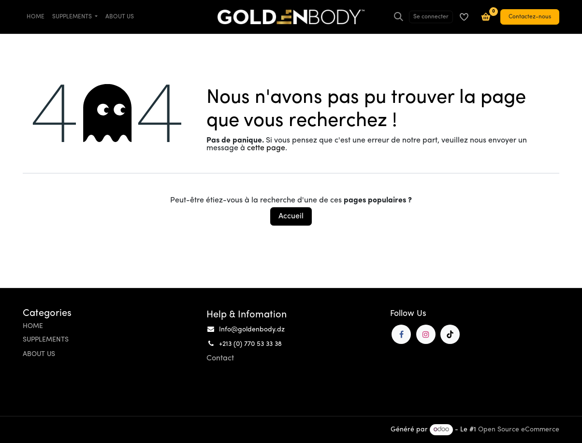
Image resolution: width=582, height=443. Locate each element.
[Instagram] (426, 334)
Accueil (291, 216)
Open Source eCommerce (518, 429)
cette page (266, 148)
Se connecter (431, 17)
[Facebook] (401, 334)
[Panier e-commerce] (485, 17)
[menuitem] (35, 17)
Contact (220, 358)
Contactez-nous (530, 17)
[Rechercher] (398, 17)
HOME (33, 326)
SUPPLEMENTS (46, 339)
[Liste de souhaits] (464, 17)
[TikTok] (450, 334)
